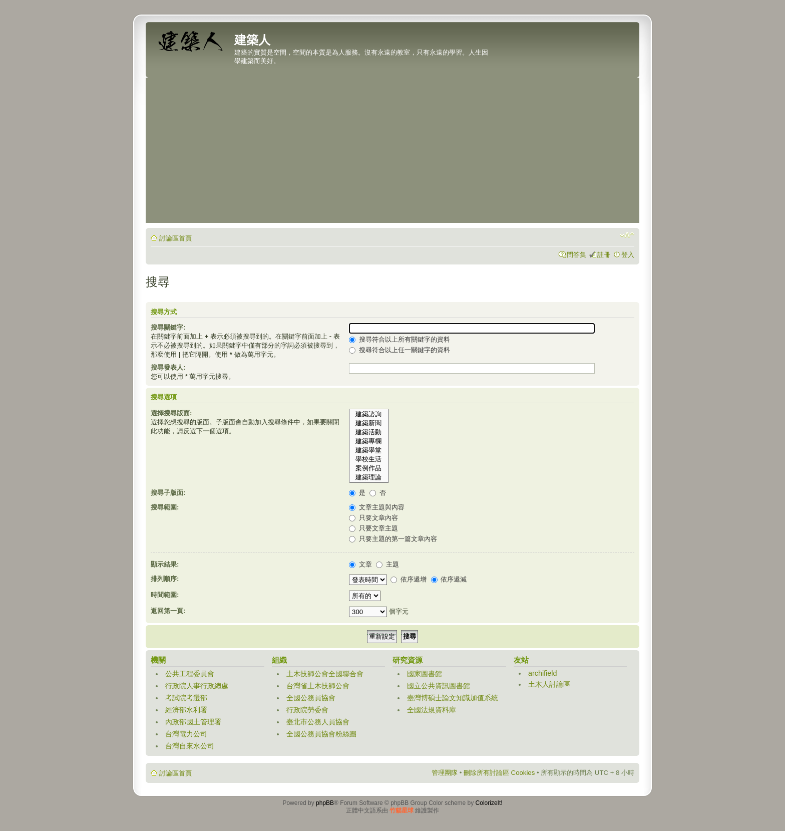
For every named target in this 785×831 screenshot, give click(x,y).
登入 (627, 254)
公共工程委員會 (189, 674)
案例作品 (369, 468)
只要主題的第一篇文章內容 (393, 538)
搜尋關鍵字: (168, 327)
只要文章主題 (373, 528)
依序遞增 (408, 579)
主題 (387, 564)
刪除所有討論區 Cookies (499, 772)
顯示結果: (165, 564)
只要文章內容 (373, 517)
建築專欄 (369, 441)
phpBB (325, 802)
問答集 (576, 254)
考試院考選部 (186, 698)
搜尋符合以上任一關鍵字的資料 (399, 350)
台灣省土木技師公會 (317, 686)
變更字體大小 (627, 234)
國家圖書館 (424, 674)
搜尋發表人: (168, 367)
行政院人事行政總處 (196, 686)
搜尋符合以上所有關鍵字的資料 (399, 339)
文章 (360, 564)
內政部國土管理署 (193, 722)
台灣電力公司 (186, 734)
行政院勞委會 (307, 710)
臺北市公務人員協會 (317, 722)
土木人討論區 (549, 684)
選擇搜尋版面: (171, 413)
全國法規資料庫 (431, 710)
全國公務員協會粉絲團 (321, 734)
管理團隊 (445, 772)
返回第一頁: (168, 611)
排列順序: (165, 579)
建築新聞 (369, 423)
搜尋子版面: (168, 492)
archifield (542, 673)
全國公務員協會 (310, 698)
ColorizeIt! (489, 802)
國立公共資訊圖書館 (438, 686)
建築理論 (369, 477)
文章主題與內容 (377, 507)
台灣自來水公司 (189, 746)
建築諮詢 (369, 414)
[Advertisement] (392, 153)
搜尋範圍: (165, 507)
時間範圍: (165, 595)
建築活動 (369, 432)
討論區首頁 (175, 238)
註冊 (603, 254)
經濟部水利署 (186, 710)
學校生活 (369, 459)
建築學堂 (369, 450)
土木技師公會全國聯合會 (324, 674)
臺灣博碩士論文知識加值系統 (452, 698)
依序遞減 (449, 579)
